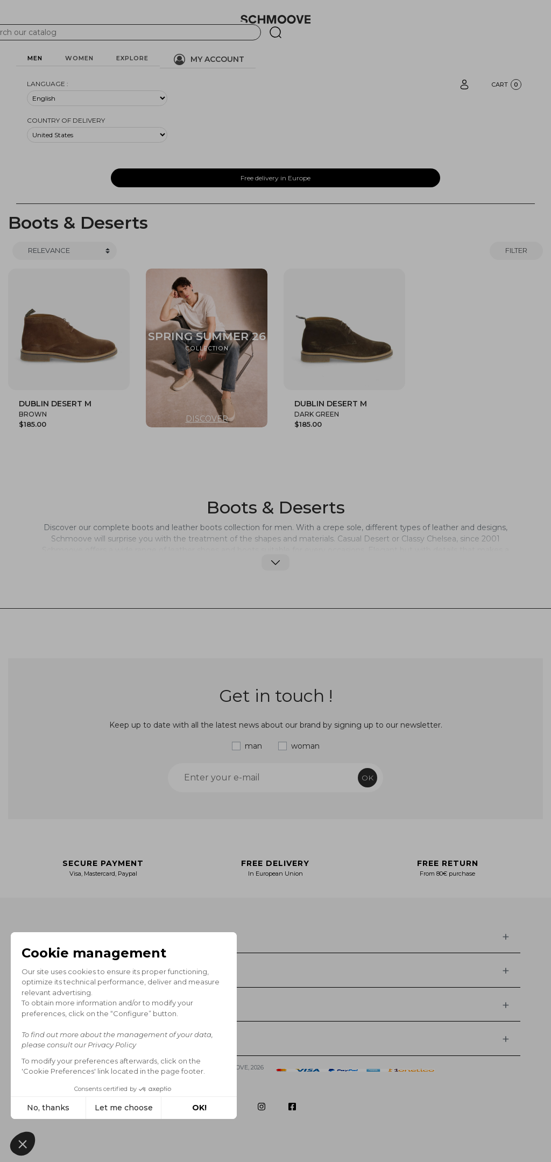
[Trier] (64, 251)
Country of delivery (66, 120)
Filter (516, 250)
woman (305, 746)
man (253, 746)
